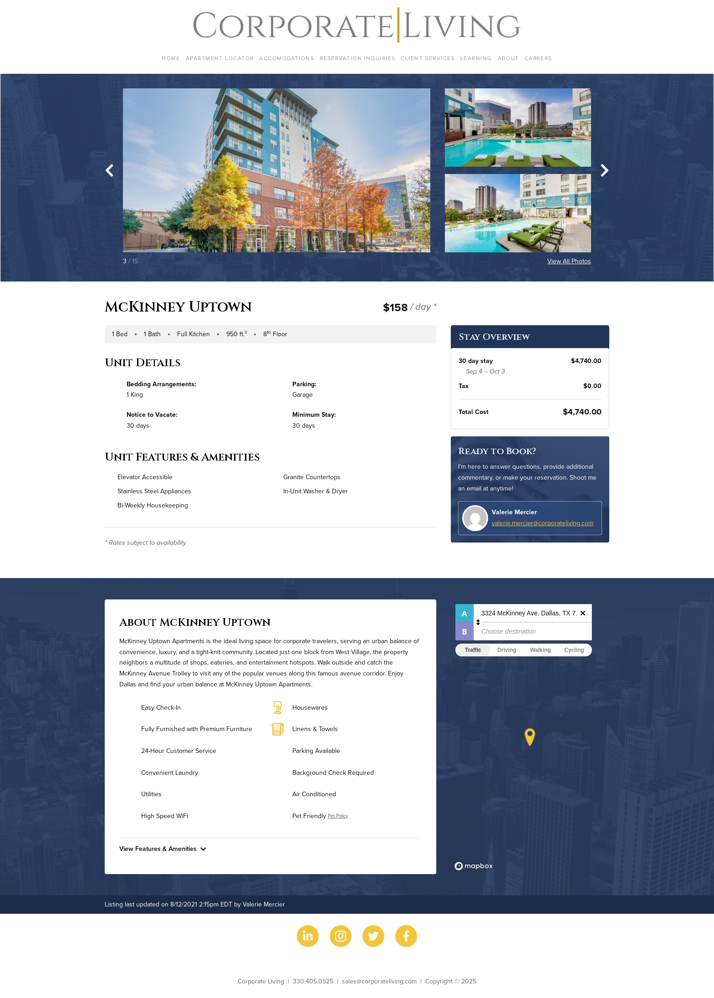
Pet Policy (338, 815)
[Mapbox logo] (474, 866)
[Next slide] (604, 170)
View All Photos (569, 261)
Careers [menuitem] (538, 58)
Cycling (574, 650)
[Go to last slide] (109, 170)
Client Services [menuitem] (428, 58)
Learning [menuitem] (476, 58)
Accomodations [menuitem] (286, 58)
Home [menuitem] (171, 58)
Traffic (473, 650)
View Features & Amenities (162, 848)
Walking (540, 650)
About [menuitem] (508, 58)
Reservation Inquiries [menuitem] (357, 58)
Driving (506, 650)
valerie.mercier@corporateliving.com (542, 522)
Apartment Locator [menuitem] (220, 58)
